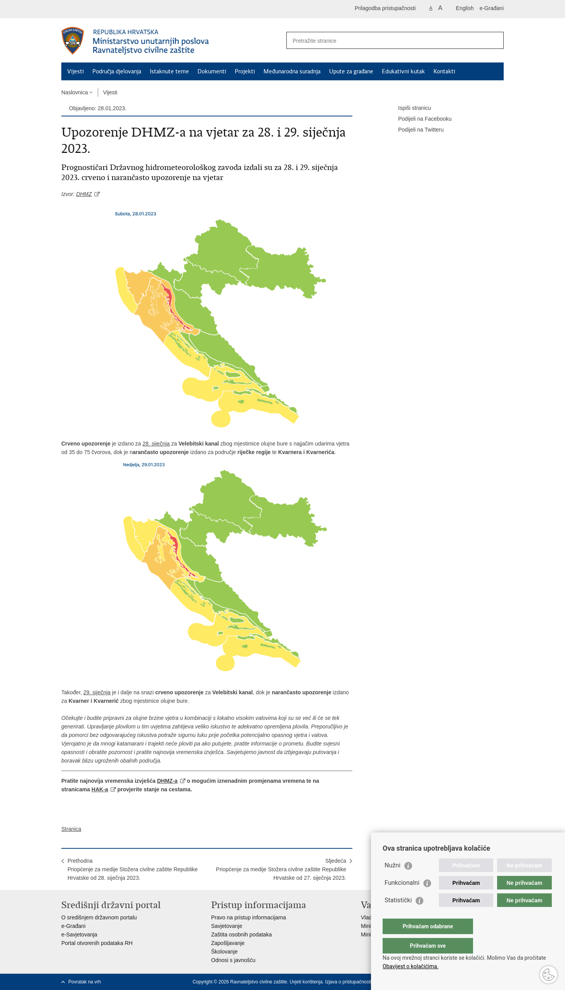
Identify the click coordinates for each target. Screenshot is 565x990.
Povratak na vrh (84, 982)
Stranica (71, 829)
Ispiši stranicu (409, 108)
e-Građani (492, 8)
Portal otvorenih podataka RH (97, 943)
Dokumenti (212, 71)
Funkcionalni (402, 898)
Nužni (392, 880)
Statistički (398, 915)
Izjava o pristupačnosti (348, 982)
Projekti (245, 71)
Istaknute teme (169, 71)
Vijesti (75, 71)
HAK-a (100, 789)
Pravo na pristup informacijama (248, 917)
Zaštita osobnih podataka (241, 934)
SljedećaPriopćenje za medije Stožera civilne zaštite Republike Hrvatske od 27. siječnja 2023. (281, 869)
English (465, 8)
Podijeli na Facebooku (419, 119)
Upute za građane (351, 71)
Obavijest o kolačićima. (410, 966)
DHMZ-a (167, 781)
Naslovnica (74, 92)
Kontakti (444, 71)
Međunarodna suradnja (292, 71)
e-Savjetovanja (79, 934)
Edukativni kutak (403, 71)
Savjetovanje (226, 926)
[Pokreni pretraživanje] (494, 40)
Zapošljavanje (227, 943)
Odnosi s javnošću (233, 960)
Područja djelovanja (116, 71)
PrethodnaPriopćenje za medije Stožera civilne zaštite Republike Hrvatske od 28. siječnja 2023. (133, 869)
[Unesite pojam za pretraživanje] (387, 40)
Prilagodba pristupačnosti (385, 8)
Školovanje (224, 951)
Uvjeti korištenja (305, 982)
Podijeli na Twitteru (415, 130)
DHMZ (84, 194)
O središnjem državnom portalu (99, 917)
